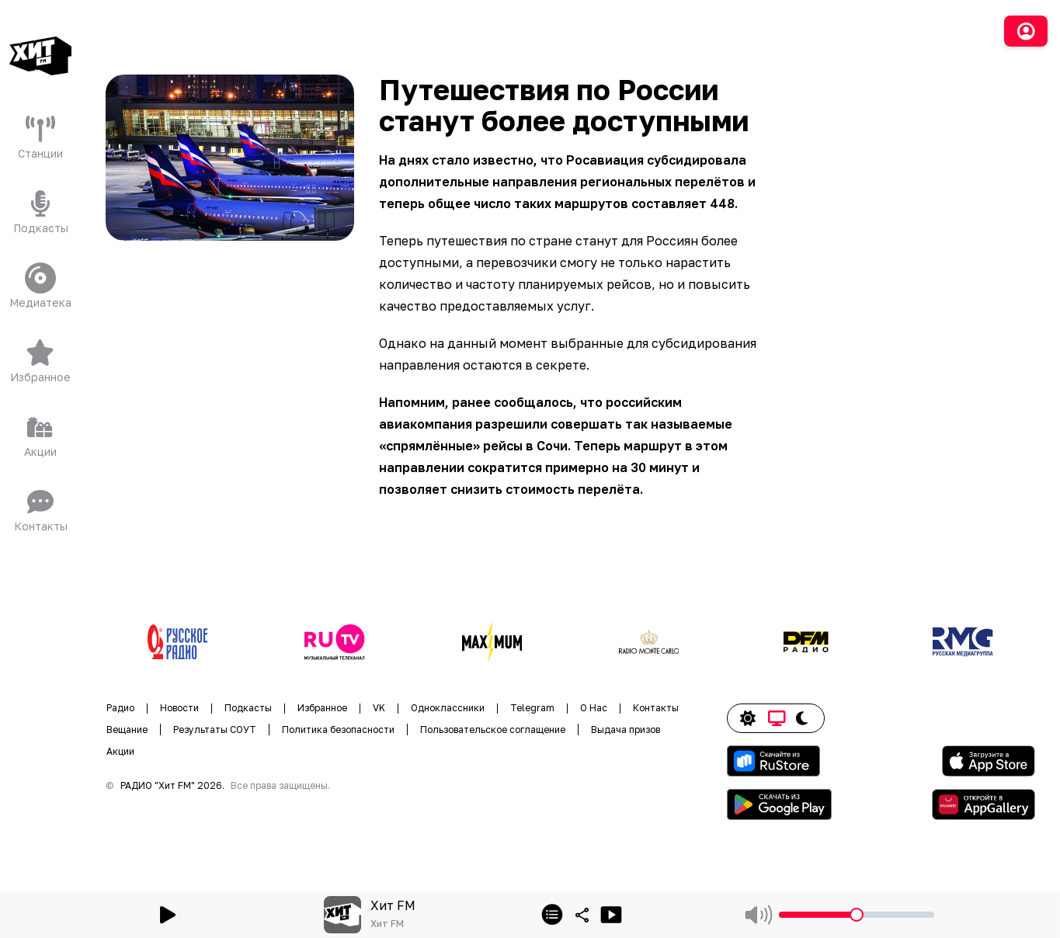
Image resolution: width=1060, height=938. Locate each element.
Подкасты (248, 708)
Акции (120, 751)
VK (379, 708)
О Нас (593, 708)
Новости (179, 708)
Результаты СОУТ (214, 729)
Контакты (656, 708)
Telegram (532, 708)
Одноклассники (448, 708)
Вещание (127, 729)
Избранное (322, 708)
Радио (120, 708)
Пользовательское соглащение (492, 729)
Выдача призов (625, 729)
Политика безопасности (338, 729)
